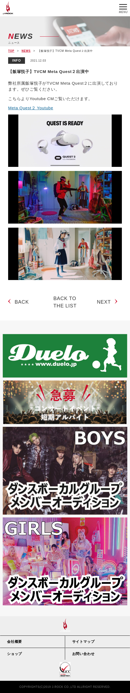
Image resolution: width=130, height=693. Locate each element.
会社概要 (14, 642)
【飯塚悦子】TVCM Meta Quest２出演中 (48, 71)
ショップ (14, 654)
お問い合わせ (83, 654)
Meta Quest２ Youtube (30, 108)
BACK (22, 302)
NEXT (104, 302)
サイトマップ (83, 642)
